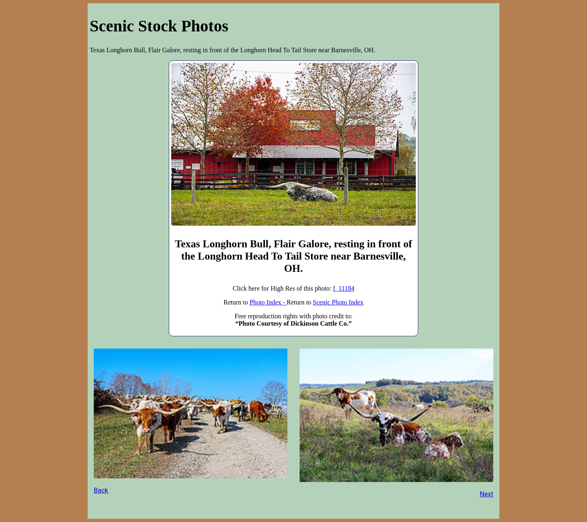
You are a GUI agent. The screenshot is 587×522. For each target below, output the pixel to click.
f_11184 (343, 288)
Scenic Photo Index (338, 302)
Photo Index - (268, 302)
